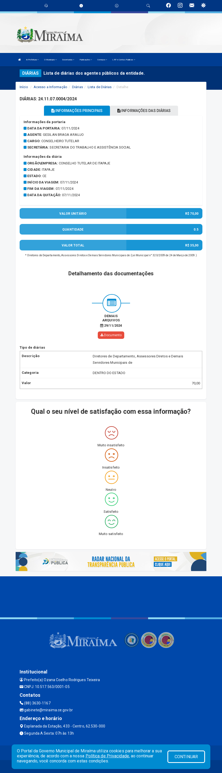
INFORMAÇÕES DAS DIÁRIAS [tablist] (144, 111)
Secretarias (68, 60)
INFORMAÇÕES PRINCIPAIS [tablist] (77, 111)
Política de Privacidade (107, 755)
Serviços (102, 60)
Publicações (85, 60)
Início (24, 87)
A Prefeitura (32, 60)
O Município (50, 60)
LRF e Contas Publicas (123, 60)
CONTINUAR (186, 756)
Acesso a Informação (50, 87)
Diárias (77, 87)
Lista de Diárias (100, 87)
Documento (111, 335)
